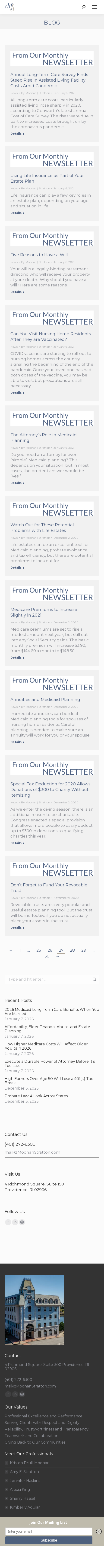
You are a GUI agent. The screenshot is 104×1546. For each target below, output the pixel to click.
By (35, 93)
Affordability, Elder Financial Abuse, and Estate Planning (47, 1029)
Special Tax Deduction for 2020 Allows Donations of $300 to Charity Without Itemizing (50, 789)
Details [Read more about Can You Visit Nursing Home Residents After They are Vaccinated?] (16, 392)
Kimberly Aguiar (25, 1507)
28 (72, 950)
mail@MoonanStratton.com (32, 1152)
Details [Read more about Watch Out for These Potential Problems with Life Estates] (16, 567)
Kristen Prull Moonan (30, 1463)
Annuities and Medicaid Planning (45, 699)
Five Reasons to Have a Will (39, 254)
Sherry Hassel (22, 1498)
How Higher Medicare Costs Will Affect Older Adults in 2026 (46, 1046)
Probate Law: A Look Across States (36, 1096)
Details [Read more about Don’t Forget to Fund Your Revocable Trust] (16, 927)
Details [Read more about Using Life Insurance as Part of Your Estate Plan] (16, 213)
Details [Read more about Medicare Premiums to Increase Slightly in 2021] (16, 657)
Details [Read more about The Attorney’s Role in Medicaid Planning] (16, 483)
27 (61, 950)
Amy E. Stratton (24, 1472)
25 (38, 950)
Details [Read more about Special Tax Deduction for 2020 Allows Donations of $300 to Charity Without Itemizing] (16, 843)
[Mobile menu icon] (94, 7)
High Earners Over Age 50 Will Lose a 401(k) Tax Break (49, 1081)
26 (49, 950)
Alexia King (20, 1490)
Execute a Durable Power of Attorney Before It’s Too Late (50, 1063)
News (14, 93)
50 (46, 956)
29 (83, 950)
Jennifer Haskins (25, 1481)
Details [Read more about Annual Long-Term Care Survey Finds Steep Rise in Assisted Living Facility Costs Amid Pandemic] (16, 133)
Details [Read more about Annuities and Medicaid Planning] (16, 742)
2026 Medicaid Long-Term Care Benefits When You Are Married (52, 1012)
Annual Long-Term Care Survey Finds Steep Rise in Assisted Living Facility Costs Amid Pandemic (49, 80)
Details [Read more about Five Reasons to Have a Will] (16, 292)
